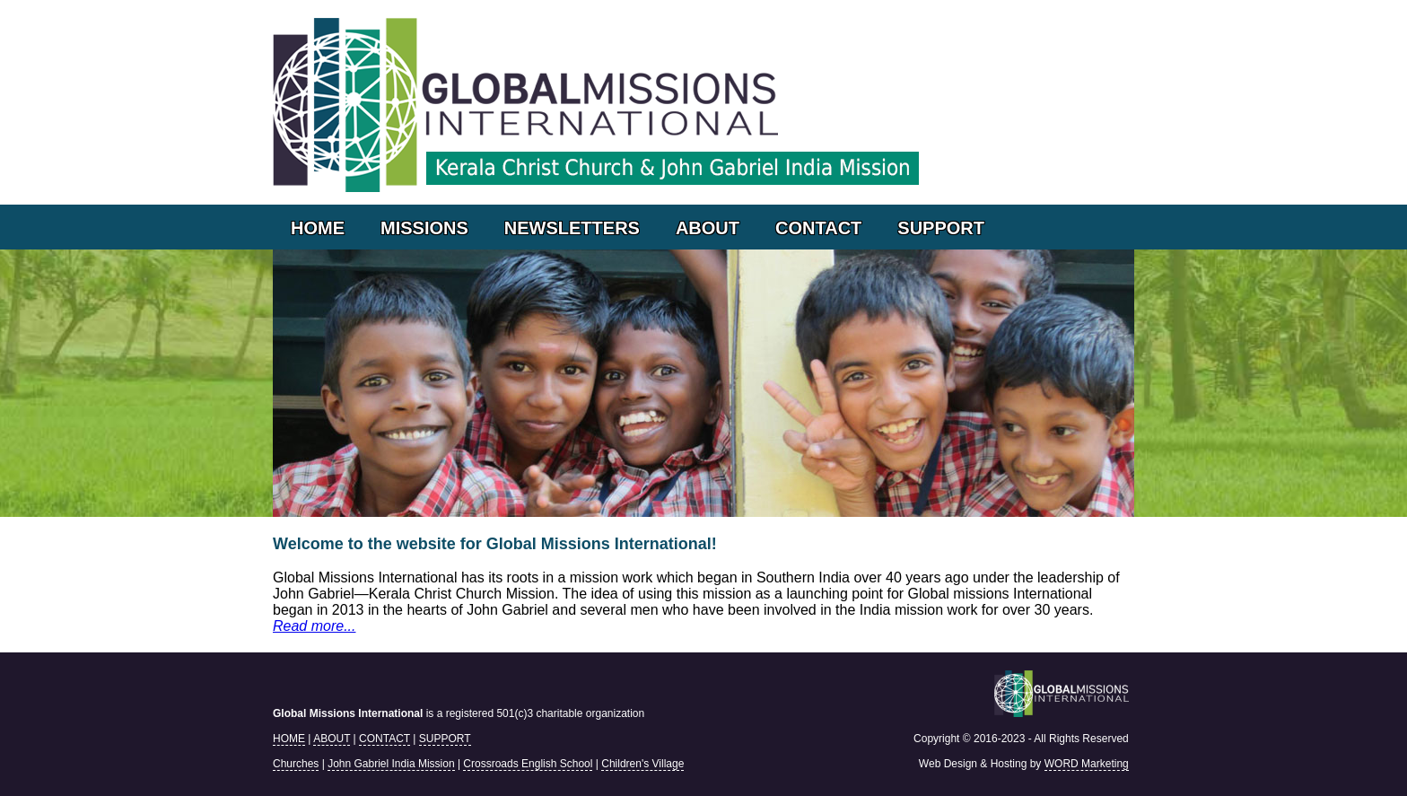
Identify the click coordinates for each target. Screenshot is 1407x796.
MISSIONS (424, 228)
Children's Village (642, 763)
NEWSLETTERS (572, 228)
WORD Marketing (1086, 763)
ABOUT (707, 228)
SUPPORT (940, 228)
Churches (296, 763)
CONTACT (818, 228)
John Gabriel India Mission (391, 763)
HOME (318, 228)
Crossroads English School (527, 763)
